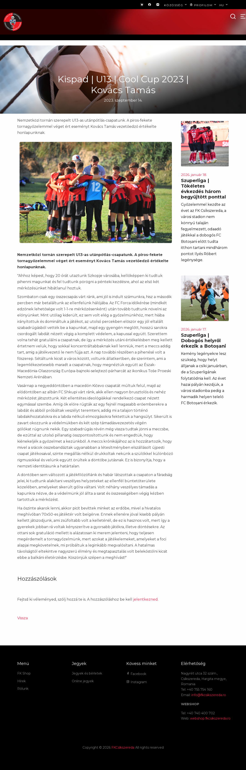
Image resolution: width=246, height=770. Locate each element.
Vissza (22, 618)
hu (224, 5)
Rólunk (22, 689)
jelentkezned (145, 599)
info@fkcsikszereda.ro (208, 695)
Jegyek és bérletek (87, 673)
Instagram (136, 682)
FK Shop (24, 673)
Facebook (136, 674)
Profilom (203, 5)
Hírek (21, 681)
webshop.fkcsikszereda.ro (210, 718)
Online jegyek (83, 681)
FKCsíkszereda (122, 747)
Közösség (176, 5)
